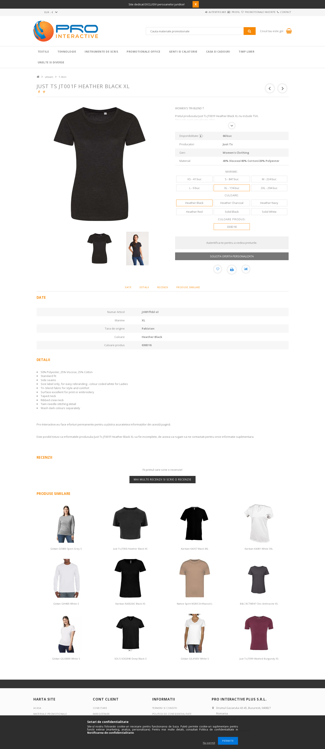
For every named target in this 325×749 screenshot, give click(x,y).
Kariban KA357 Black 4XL (194, 548)
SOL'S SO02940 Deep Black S (130, 658)
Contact (283, 12)
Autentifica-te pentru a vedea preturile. (231, 243)
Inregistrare (101, 713)
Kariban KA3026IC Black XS (130, 603)
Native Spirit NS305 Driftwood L (195, 603)
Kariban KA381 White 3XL (259, 548)
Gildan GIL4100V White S (195, 658)
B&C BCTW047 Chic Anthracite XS (259, 603)
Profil (223, 12)
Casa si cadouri (218, 51)
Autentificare (199, 12)
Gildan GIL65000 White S (66, 658)
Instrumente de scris (101, 51)
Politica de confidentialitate (173, 713)
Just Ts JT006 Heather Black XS (130, 548)
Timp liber (246, 51)
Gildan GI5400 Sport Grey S (66, 548)
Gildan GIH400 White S (66, 603)
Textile (43, 51)
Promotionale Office (143, 51)
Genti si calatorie (183, 51)
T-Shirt (62, 76)
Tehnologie (67, 51)
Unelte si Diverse (51, 62)
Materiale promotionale (50, 713)
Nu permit (209, 743)
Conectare (100, 708)
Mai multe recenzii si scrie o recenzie (162, 479)
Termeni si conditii (165, 708)
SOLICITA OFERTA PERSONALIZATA (232, 256)
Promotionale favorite (252, 12)
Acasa (37, 708)
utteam (49, 76)
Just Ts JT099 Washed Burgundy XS (258, 658)
